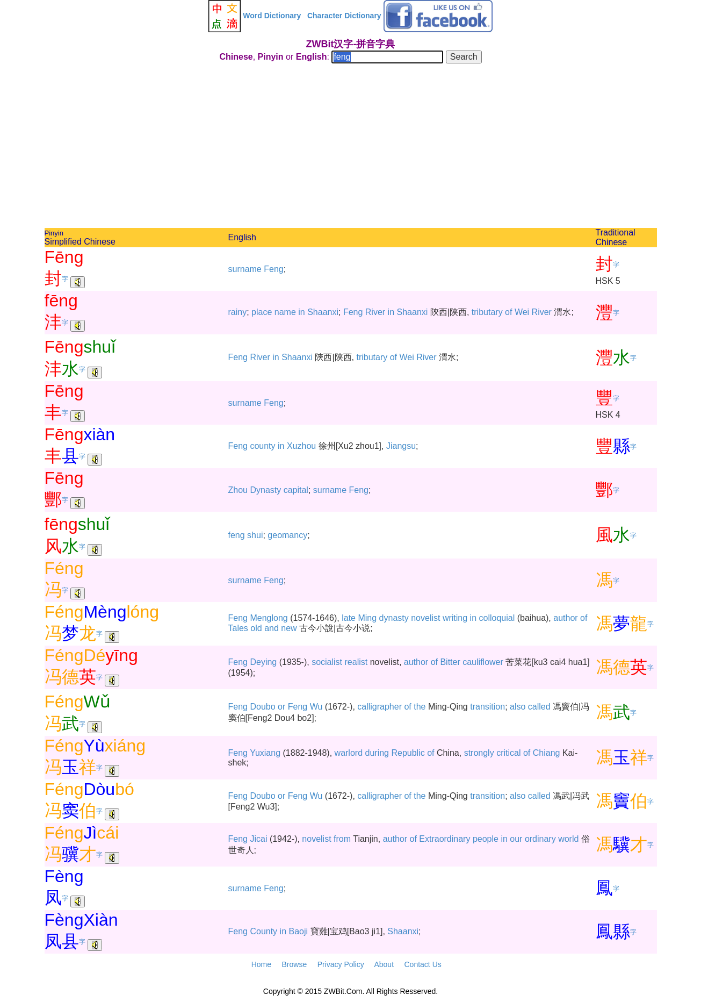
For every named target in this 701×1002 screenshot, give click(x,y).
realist (356, 662)
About (384, 964)
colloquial (497, 617)
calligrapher (379, 706)
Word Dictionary (272, 15)
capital (296, 490)
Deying (263, 662)
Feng (273, 269)
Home (261, 964)
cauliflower (482, 662)
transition (487, 706)
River (375, 312)
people (485, 838)
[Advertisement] (351, 147)
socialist (327, 662)
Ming (367, 617)
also (517, 706)
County (263, 931)
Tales (238, 628)
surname (245, 269)
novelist (425, 617)
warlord (349, 752)
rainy (237, 312)
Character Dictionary (344, 15)
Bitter (450, 662)
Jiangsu (401, 445)
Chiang (546, 752)
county (262, 445)
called (539, 706)
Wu (316, 706)
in (301, 312)
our (516, 838)
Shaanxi (322, 312)
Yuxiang (265, 752)
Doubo (262, 706)
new (289, 628)
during (377, 752)
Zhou (238, 490)
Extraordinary (444, 838)
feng (236, 535)
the (419, 706)
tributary (487, 312)
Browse (294, 964)
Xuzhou (301, 445)
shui (255, 535)
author (565, 617)
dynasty (394, 617)
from (342, 838)
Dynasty (265, 490)
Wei (522, 312)
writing (455, 617)
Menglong (268, 617)
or (281, 706)
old (256, 628)
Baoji (298, 931)
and (271, 628)
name (285, 312)
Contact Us (423, 964)
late (349, 617)
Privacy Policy (340, 964)
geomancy (287, 535)
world (568, 838)
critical (508, 752)
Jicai (258, 838)
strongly (479, 752)
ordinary (540, 838)
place (261, 312)
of (508, 312)
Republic (407, 752)
